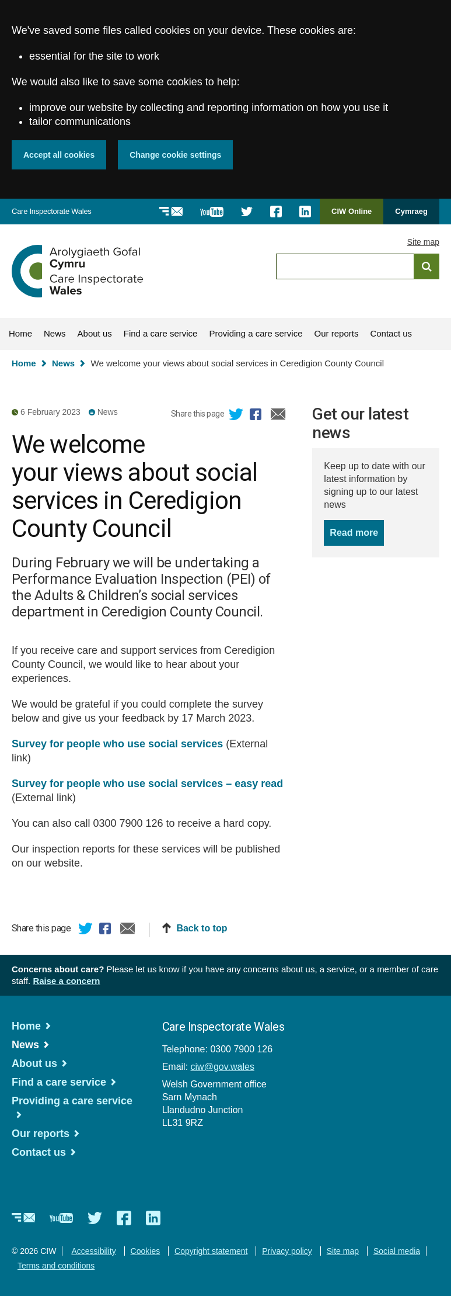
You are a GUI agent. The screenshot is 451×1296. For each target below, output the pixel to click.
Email (278, 416)
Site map (423, 242)
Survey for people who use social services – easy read (147, 783)
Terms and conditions (56, 1265)
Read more (357, 532)
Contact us (391, 333)
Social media (396, 1251)
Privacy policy (287, 1251)
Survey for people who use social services (117, 744)
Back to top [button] (201, 928)
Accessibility (93, 1251)
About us (95, 333)
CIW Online (351, 215)
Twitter (236, 416)
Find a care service (161, 333)
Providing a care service (255, 333)
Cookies (145, 1251)
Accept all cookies (59, 155)
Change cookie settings (175, 155)
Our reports (336, 333)
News (55, 333)
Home (20, 333)
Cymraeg (411, 211)
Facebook (257, 416)
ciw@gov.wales (222, 1067)
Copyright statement (210, 1251)
